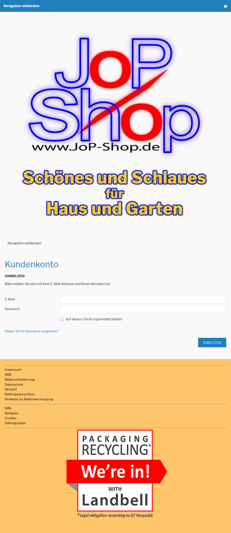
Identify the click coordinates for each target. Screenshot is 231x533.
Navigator (12, 413)
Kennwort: (12, 309)
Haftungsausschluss (20, 394)
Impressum (13, 369)
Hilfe (8, 408)
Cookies (11, 418)
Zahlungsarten (15, 423)
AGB (8, 374)
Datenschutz (14, 384)
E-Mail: (10, 299)
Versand (11, 389)
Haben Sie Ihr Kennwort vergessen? (31, 331)
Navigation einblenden (21, 6)
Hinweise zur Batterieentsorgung (29, 399)
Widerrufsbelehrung (20, 379)
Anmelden (212, 342)
